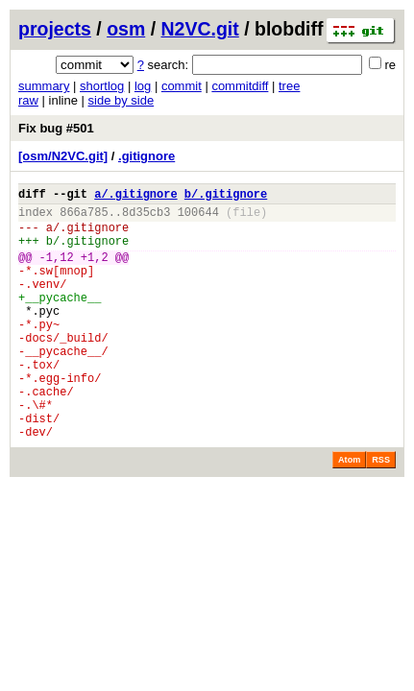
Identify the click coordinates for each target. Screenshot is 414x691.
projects (54, 28)
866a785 (84, 217)
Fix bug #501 (56, 128)
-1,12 (56, 271)
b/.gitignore (225, 196)
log (142, 86)
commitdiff (239, 86)
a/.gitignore (135, 196)
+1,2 (95, 271)
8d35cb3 (146, 217)
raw (28, 100)
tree (289, 86)
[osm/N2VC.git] (63, 156)
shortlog (102, 86)
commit (181, 86)
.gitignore (146, 156)
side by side (121, 100)
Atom (349, 511)
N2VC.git (200, 28)
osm (126, 28)
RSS (381, 511)
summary (43, 86)
